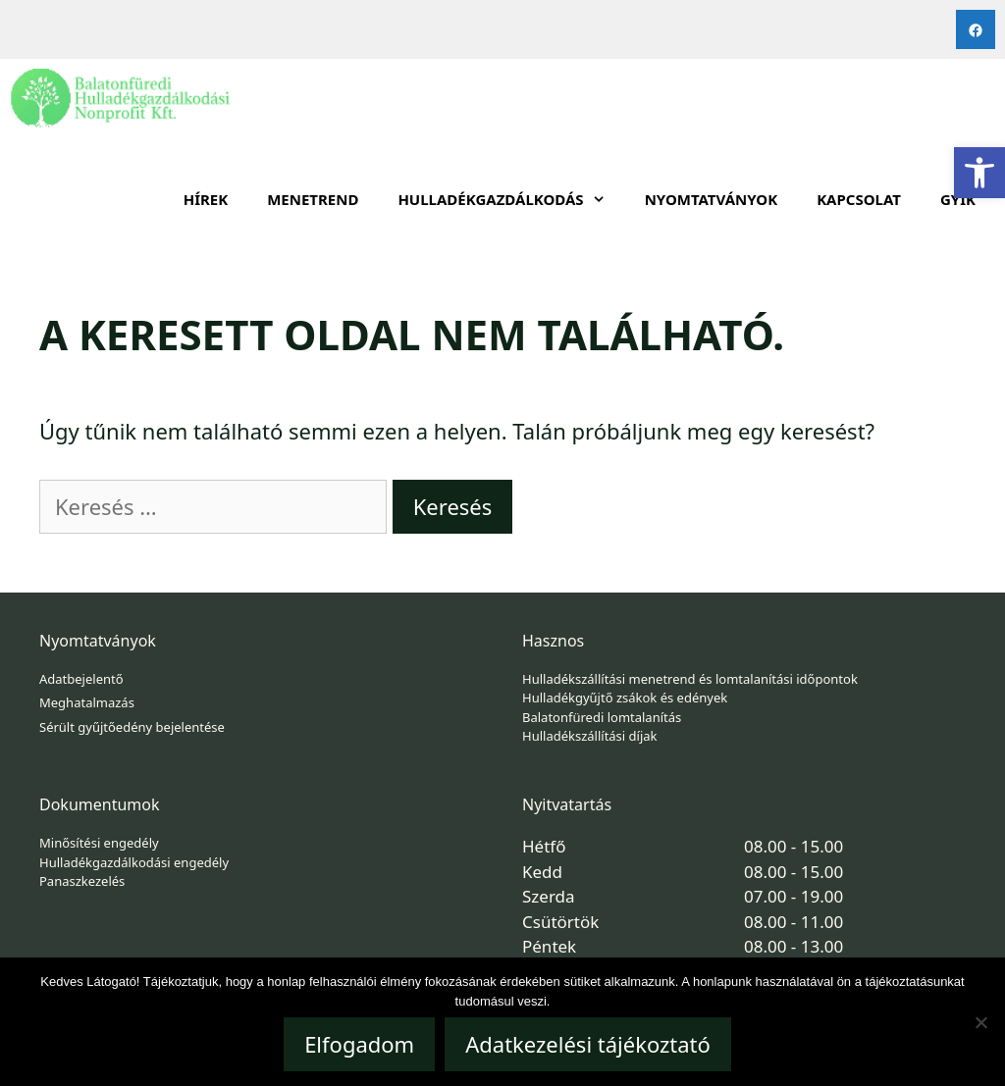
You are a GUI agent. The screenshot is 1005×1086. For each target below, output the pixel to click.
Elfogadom (359, 1044)
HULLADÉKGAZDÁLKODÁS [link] (510, 199)
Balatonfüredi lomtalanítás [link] (601, 717)
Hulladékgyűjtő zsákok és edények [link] (624, 697)
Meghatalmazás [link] (86, 702)
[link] (979, 172)
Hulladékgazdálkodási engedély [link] (134, 862)
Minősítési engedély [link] (99, 843)
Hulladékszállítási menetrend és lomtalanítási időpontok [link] (690, 679)
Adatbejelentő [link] (81, 679)
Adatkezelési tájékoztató (588, 1044)
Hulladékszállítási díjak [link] (590, 736)
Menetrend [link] (312, 199)
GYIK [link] (958, 199)
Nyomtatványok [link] (711, 199)
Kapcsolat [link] (859, 199)
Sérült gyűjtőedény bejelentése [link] (132, 727)
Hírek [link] (206, 199)
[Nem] (980, 1022)
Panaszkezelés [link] (82, 881)
